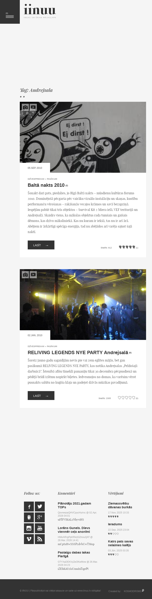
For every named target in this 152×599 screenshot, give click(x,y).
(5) (130, 353)
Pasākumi (52, 179)
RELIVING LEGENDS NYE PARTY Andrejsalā (78, 352)
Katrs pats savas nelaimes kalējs (120, 543)
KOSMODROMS (133, 591)
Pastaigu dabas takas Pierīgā (74, 554)
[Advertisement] (83, 55)
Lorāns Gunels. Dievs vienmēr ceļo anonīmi (74, 530)
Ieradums (115, 524)
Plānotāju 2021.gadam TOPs (74, 505)
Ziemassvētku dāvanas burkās (120, 505)
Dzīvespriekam (36, 179)
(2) (67, 185)
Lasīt (41, 245)
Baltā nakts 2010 (46, 185)
